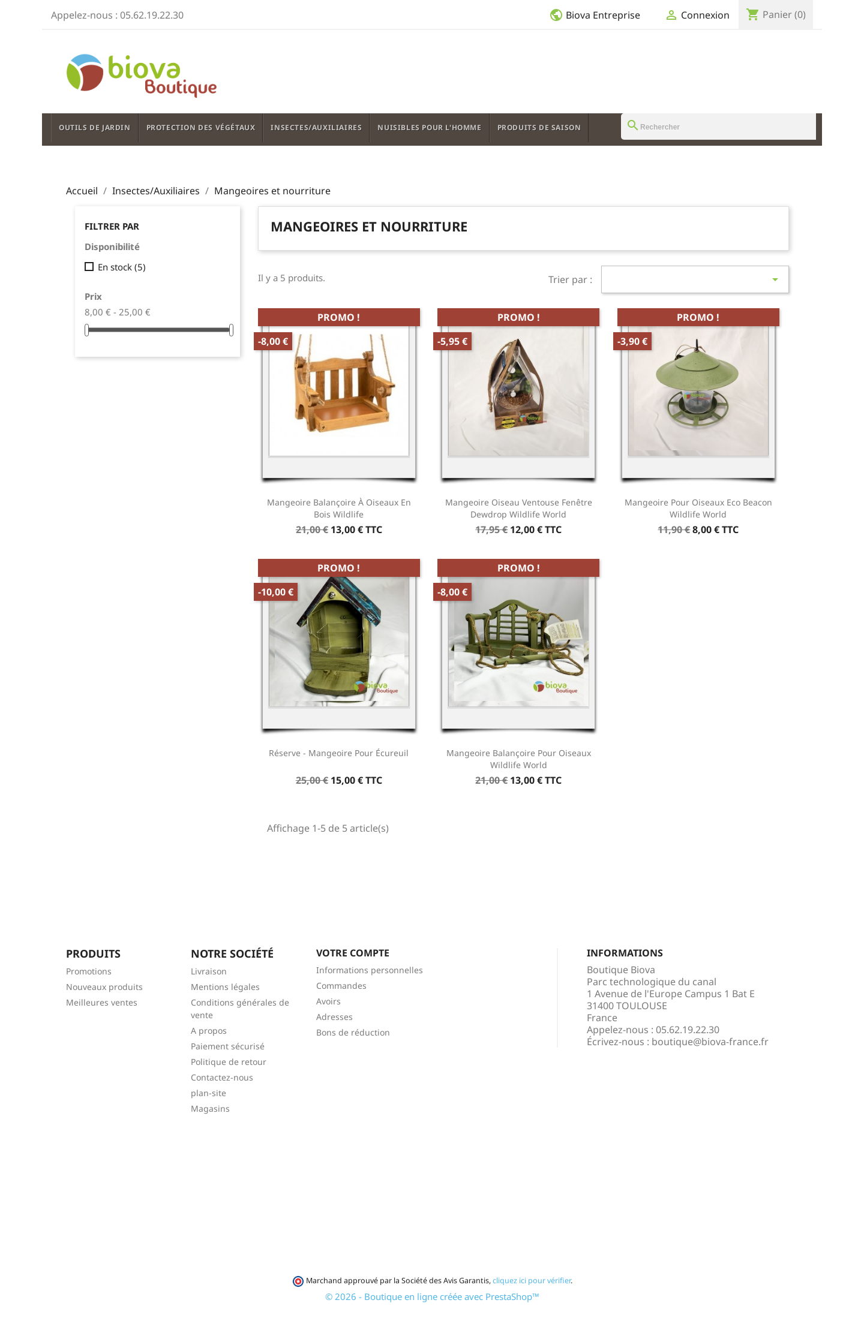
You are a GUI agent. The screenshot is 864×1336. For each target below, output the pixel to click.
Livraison (209, 971)
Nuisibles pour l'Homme (429, 127)
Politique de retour (228, 1061)
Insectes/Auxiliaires (316, 127)
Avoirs (328, 1001)
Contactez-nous (222, 1077)
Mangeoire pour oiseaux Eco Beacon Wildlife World (698, 508)
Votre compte (352, 952)
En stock (122, 267)
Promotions (89, 971)
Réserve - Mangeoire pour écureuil (339, 753)
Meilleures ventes (101, 1002)
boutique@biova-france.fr (710, 1041)
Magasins (210, 1108)
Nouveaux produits (104, 986)
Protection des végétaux (201, 127)
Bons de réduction (353, 1032)
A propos (209, 1030)
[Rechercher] (718, 126)
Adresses (334, 1016)
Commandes (341, 985)
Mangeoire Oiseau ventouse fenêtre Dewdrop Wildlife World (518, 508)
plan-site (208, 1093)
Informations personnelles (369, 970)
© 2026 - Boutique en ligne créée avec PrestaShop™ (432, 1296)
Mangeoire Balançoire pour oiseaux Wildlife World (518, 759)
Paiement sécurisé (228, 1046)
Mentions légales (225, 986)
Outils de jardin (95, 127)
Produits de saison (539, 127)
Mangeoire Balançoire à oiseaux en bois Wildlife (339, 508)
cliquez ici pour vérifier (532, 1280)
